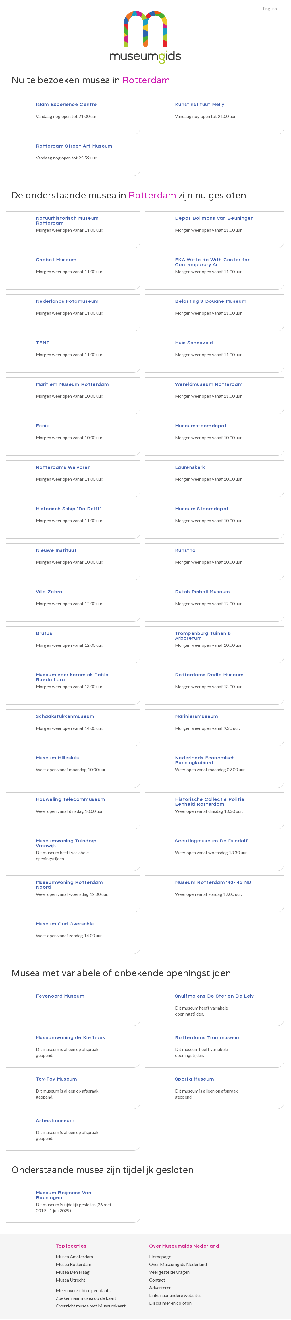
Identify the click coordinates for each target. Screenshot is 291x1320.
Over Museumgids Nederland (178, 1264)
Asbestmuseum (55, 1120)
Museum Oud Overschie (65, 923)
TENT (43, 342)
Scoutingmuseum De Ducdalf (211, 840)
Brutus (44, 633)
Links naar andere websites (175, 1295)
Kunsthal (186, 550)
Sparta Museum (194, 1079)
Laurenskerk (190, 467)
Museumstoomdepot (201, 425)
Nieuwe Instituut (56, 550)
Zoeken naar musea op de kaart (86, 1298)
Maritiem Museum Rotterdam (72, 384)
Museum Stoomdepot (202, 508)
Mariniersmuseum (196, 716)
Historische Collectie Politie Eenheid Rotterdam (209, 802)
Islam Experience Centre (66, 104)
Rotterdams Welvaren (63, 467)
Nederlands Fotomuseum (67, 301)
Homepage (160, 1256)
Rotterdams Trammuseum (208, 1037)
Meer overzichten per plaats (83, 1290)
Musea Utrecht (70, 1279)
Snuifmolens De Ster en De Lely (214, 996)
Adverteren (160, 1287)
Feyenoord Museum (60, 996)
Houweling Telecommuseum (70, 799)
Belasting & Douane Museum (210, 301)
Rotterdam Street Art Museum (74, 146)
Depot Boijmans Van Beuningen (214, 218)
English (270, 8)
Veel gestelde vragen (169, 1272)
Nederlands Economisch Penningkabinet (205, 760)
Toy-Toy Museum (56, 1079)
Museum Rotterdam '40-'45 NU (213, 882)
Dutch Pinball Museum (202, 591)
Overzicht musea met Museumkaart (91, 1305)
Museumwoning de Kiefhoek (70, 1037)
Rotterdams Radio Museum (209, 674)
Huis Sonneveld (194, 342)
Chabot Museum (56, 259)
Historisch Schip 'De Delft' (68, 508)
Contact (157, 1279)
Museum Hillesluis (57, 757)
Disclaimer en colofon (170, 1303)
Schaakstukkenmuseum (65, 716)
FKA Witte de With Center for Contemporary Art (212, 262)
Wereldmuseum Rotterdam (209, 384)
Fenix (42, 425)
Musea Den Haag (73, 1272)
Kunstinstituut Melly (199, 104)
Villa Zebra (49, 591)
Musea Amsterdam (74, 1256)
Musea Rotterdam (73, 1264)
